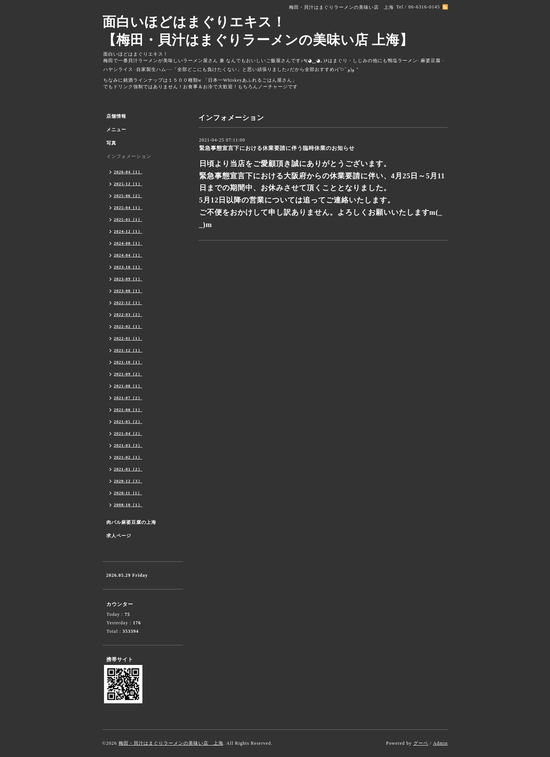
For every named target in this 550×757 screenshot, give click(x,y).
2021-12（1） (128, 350)
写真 (111, 143)
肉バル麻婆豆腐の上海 (131, 522)
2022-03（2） (128, 314)
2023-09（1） (128, 278)
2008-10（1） (128, 504)
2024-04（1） (128, 255)
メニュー (116, 129)
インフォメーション (128, 156)
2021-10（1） (128, 362)
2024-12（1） (128, 231)
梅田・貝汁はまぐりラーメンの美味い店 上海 (171, 743)
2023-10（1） (128, 267)
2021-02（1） (128, 457)
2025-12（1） (128, 183)
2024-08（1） (128, 243)
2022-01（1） (128, 338)
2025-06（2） (128, 195)
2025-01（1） (128, 219)
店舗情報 (116, 116)
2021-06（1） (128, 409)
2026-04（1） (128, 172)
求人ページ (118, 535)
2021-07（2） (128, 397)
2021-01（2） (128, 469)
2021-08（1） (128, 385)
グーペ (420, 743)
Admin (440, 743)
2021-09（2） (128, 374)
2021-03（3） (128, 445)
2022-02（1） (128, 326)
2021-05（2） (128, 421)
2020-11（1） (128, 492)
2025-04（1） (128, 207)
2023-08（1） (128, 290)
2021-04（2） (128, 433)
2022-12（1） (128, 302)
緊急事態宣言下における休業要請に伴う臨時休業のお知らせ (277, 148)
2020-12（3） (128, 481)
